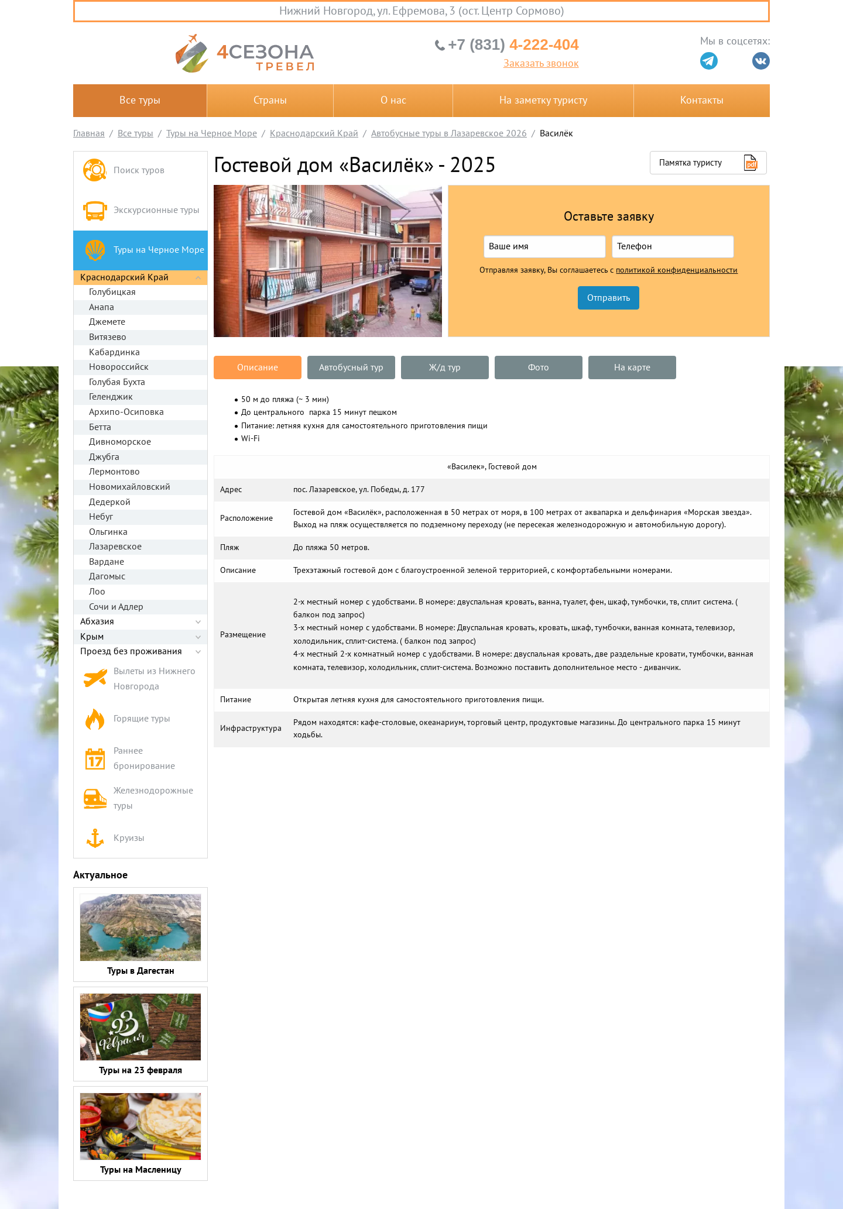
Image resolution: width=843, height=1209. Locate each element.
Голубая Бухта (117, 382)
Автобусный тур (351, 367)
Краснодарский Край (124, 277)
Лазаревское (115, 546)
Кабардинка (114, 352)
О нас (393, 100)
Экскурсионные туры (141, 210)
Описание (257, 367)
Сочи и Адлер (116, 607)
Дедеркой (110, 502)
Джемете (107, 322)
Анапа (101, 307)
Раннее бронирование (129, 758)
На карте (632, 367)
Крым (92, 636)
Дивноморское (120, 442)
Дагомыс (107, 576)
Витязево (107, 337)
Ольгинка (108, 532)
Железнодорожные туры (138, 798)
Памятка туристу (690, 162)
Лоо (97, 591)
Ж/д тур (445, 367)
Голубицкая (112, 292)
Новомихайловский (129, 487)
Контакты (702, 100)
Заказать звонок (541, 64)
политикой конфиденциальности (677, 270)
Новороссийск (119, 367)
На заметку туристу (543, 100)
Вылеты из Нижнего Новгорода (139, 679)
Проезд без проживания (131, 651)
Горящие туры (126, 719)
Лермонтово (114, 471)
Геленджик (111, 396)
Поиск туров (124, 171)
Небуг (101, 516)
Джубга (104, 457)
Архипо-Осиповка (126, 412)
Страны (270, 100)
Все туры (139, 100)
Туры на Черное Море (143, 250)
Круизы (114, 838)
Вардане (106, 562)
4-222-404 (513, 44)
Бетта (100, 427)
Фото (538, 367)
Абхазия (97, 621)
